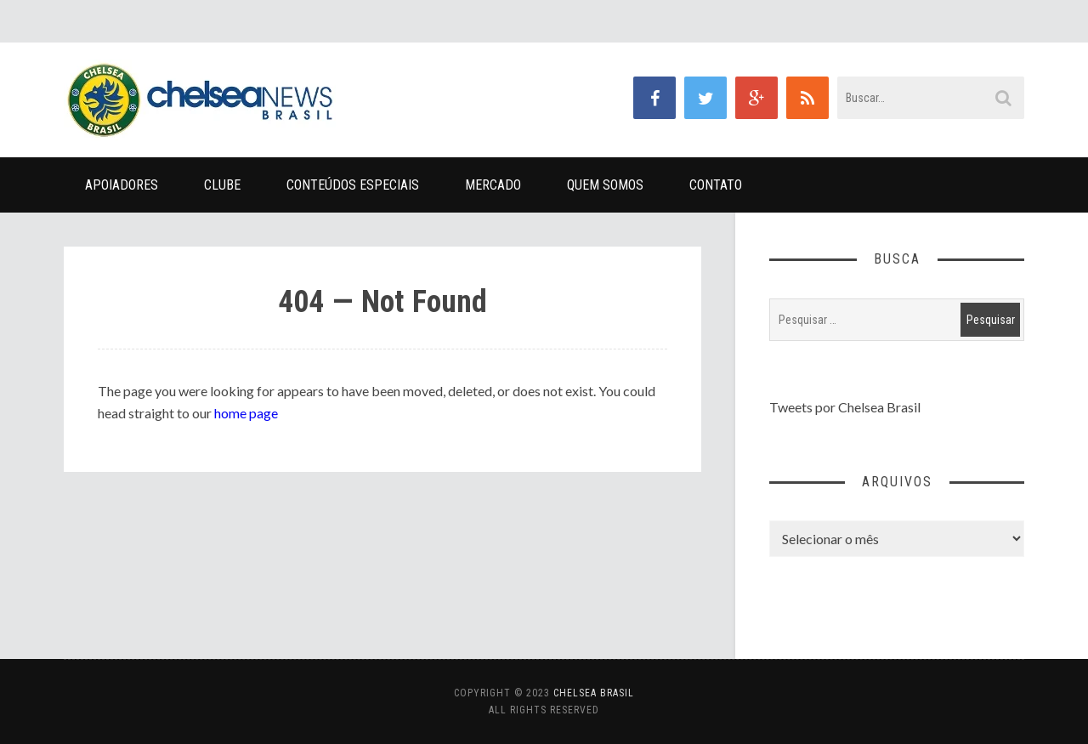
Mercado (493, 185)
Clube (222, 185)
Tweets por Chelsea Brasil (845, 407)
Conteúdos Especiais (352, 185)
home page (246, 413)
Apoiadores (121, 185)
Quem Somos (605, 185)
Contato (715, 185)
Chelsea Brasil (593, 693)
